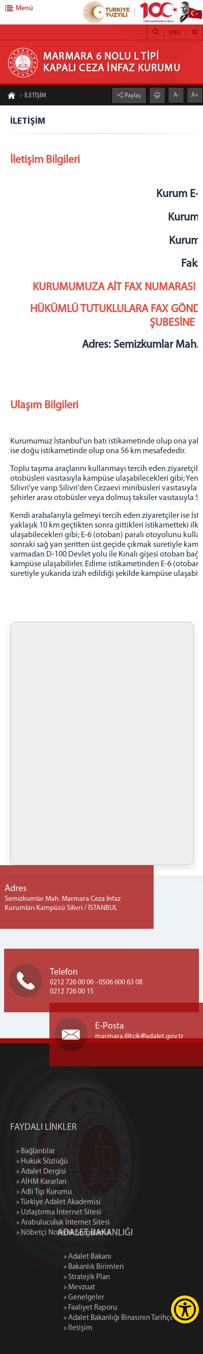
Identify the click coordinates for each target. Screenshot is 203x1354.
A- (176, 95)
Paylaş (132, 96)
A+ (194, 95)
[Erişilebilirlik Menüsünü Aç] (185, 1309)
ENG (175, 33)
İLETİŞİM (32, 95)
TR (194, 33)
